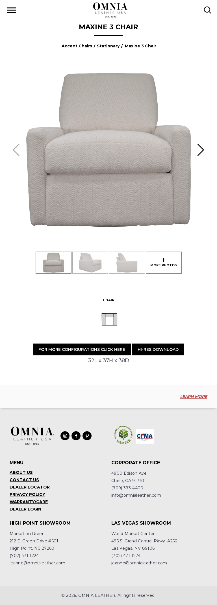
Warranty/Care (29, 502)
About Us (21, 472)
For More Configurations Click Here (81, 349)
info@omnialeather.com (136, 495)
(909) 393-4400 (127, 488)
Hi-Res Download (158, 349)
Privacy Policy (27, 494)
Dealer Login (25, 509)
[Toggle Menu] (11, 10)
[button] (201, 150)
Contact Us (24, 480)
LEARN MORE (193, 396)
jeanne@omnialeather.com (38, 563)
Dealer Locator (30, 487)
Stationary (108, 46)
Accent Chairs (77, 46)
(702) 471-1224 (24, 555)
